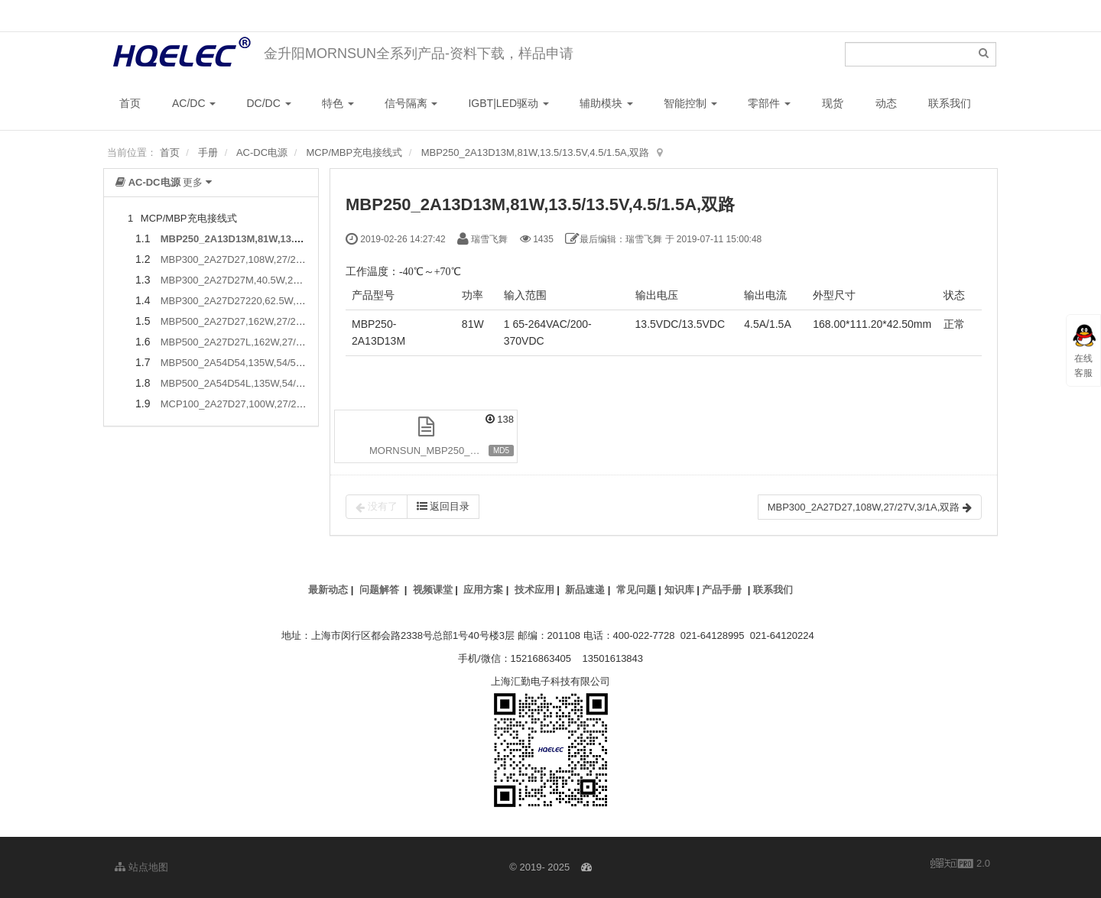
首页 (130, 103)
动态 (886, 103)
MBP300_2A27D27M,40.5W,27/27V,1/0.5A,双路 (266, 280)
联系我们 (949, 103)
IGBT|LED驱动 (508, 103)
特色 (338, 103)
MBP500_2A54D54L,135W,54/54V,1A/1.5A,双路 (267, 383)
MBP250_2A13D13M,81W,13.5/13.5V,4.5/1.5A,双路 (535, 152)
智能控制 (690, 103)
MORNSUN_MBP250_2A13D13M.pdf (443, 450)
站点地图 (141, 867)
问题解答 (379, 589)
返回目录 (443, 506)
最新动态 (328, 589)
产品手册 (722, 589)
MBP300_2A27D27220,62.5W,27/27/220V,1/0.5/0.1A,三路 (289, 300)
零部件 (769, 103)
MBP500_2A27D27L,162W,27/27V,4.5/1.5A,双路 (268, 342)
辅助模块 (606, 103)
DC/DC (268, 103)
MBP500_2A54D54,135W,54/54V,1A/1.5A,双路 (264, 362)
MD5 (501, 450)
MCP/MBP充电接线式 (355, 152)
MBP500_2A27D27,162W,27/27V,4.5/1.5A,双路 (265, 321)
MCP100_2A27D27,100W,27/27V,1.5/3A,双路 (261, 404)
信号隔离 (411, 103)
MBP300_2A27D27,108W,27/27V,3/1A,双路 (257, 259)
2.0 (960, 864)
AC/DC (194, 103)
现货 (832, 103)
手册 (208, 152)
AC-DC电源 (261, 152)
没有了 (377, 507)
